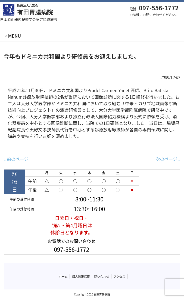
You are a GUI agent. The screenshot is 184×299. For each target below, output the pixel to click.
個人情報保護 (81, 276)
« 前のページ (16, 159)
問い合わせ (101, 276)
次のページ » (168, 159)
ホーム (63, 276)
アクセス (119, 276)
